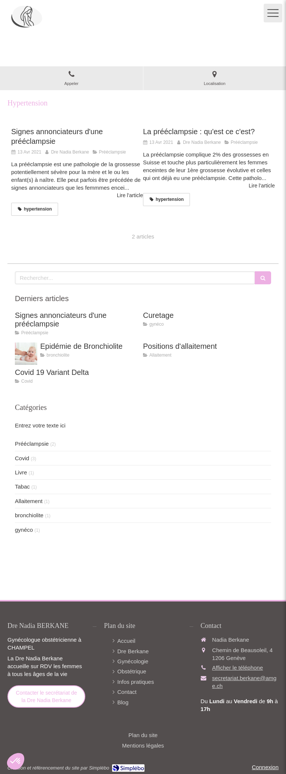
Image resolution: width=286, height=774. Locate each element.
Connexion (265, 767)
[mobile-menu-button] (273, 13)
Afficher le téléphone (237, 667)
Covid (22, 458)
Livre (21, 472)
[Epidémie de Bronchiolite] (26, 353)
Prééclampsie (32, 443)
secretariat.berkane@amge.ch (244, 682)
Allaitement (28, 501)
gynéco (24, 530)
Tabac (22, 486)
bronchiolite (29, 515)
